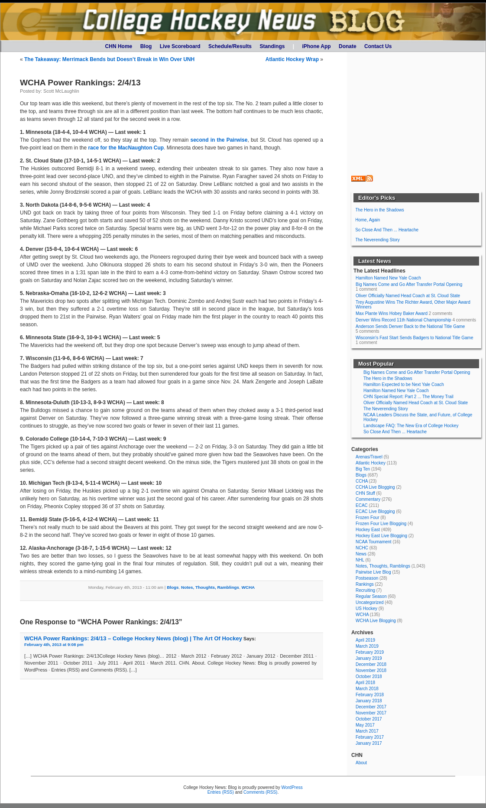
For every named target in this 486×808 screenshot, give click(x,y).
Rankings (365, 584)
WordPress (291, 787)
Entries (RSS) (220, 792)
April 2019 (365, 640)
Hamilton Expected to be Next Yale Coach (403, 384)
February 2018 (370, 694)
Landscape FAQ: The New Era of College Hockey (410, 425)
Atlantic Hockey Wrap (292, 59)
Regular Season (371, 596)
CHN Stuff (365, 493)
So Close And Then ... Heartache (386, 229)
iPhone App (316, 46)
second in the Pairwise (218, 140)
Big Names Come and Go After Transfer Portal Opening (409, 284)
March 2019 (367, 646)
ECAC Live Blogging (375, 511)
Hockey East (368, 529)
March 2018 (367, 688)
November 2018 (371, 670)
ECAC (362, 505)
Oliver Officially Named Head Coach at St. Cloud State (408, 295)
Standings (272, 46)
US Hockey (366, 608)
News (361, 554)
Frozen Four (367, 517)
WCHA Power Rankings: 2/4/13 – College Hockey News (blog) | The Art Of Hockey (133, 638)
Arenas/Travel (369, 456)
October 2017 (369, 719)
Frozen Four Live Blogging (381, 523)
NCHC (362, 547)
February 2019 (370, 652)
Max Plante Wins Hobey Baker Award (392, 313)
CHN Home (119, 46)
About (361, 762)
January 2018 (369, 700)
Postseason (367, 578)
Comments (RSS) (260, 792)
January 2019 (369, 658)
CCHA (362, 481)
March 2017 (367, 731)
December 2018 (371, 664)
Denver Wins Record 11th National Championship (403, 320)
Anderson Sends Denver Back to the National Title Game (410, 326)
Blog (146, 46)
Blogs (172, 587)
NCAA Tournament (374, 541)
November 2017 (371, 713)
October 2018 (369, 676)
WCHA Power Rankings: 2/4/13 (80, 82)
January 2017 (369, 743)
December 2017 (371, 706)
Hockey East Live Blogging (381, 535)
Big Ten (363, 469)
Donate (347, 46)
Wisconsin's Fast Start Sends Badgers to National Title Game (414, 337)
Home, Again (367, 219)
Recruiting (365, 590)
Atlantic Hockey (371, 463)
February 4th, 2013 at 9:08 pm (54, 644)
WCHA (248, 587)
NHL (360, 560)
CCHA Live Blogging (375, 487)
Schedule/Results (230, 46)
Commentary (368, 499)
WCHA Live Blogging (376, 620)
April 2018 (365, 682)
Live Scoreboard (180, 46)
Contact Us (378, 46)
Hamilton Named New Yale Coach (388, 278)
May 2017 (365, 725)
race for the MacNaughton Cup (126, 148)
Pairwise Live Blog (373, 572)
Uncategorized (369, 602)
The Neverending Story (377, 239)
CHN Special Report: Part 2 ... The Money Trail (408, 396)
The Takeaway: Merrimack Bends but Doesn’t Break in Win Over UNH (109, 59)
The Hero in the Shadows (379, 210)
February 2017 (370, 737)
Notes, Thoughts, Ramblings (210, 587)
